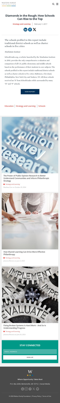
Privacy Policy (36, 396)
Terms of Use (46, 396)
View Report (30, 92)
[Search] (53, 4)
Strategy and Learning (22, 24)
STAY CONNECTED (30, 345)
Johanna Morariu (8, 261)
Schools (41, 106)
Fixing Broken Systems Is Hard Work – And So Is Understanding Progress (24, 326)
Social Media (45, 384)
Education (9, 106)
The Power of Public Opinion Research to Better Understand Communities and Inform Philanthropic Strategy (26, 178)
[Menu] (57, 4)
